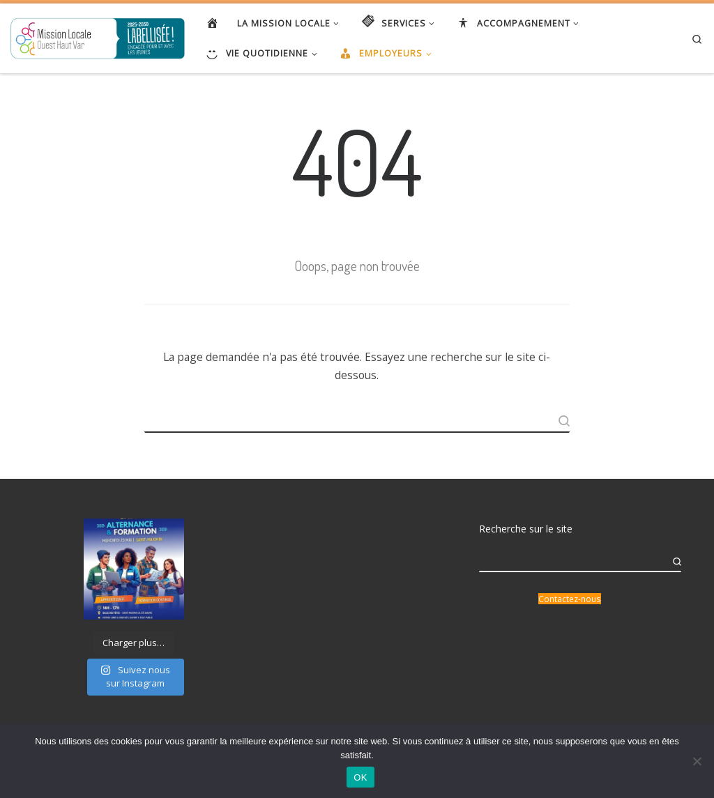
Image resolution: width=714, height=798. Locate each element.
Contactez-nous (569, 598)
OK (360, 777)
